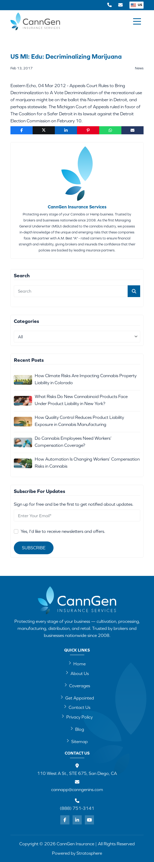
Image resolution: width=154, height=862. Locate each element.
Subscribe (33, 547)
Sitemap (77, 741)
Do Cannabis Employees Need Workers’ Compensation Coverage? (73, 442)
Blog (77, 729)
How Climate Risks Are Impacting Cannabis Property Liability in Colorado (86, 379)
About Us (77, 673)
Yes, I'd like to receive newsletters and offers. (63, 531)
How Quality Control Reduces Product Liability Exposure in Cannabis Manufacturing (79, 421)
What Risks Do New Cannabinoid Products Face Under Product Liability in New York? (81, 400)
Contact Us (77, 707)
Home (77, 663)
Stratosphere (89, 853)
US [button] (136, 5)
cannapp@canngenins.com (77, 789)
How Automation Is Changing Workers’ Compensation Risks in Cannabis (87, 462)
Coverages (77, 685)
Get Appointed (77, 698)
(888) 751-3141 (77, 808)
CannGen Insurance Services (77, 206)
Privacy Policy (77, 717)
